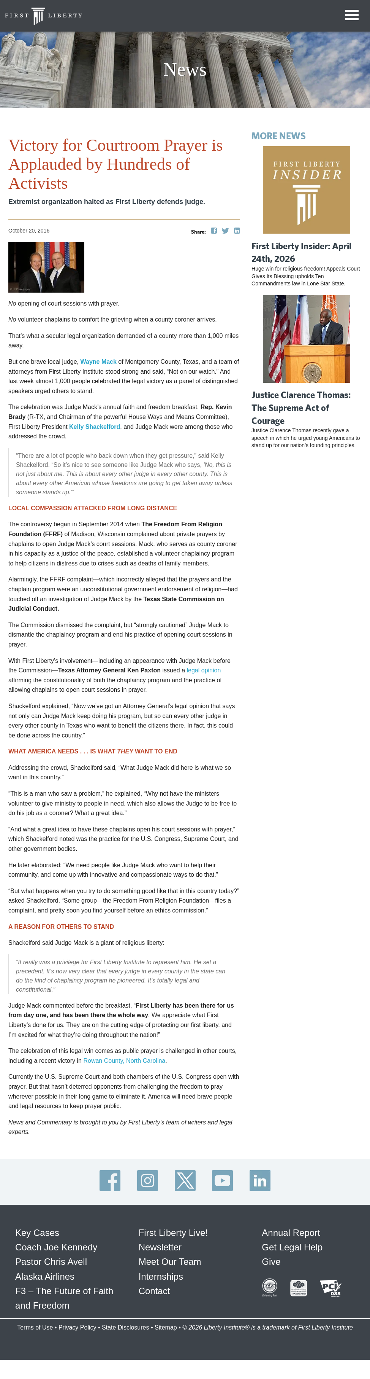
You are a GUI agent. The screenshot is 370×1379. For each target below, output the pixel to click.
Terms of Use (35, 1327)
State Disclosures (125, 1327)
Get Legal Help (292, 1247)
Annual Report (291, 1233)
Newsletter (160, 1247)
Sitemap (166, 1327)
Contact (154, 1291)
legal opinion (204, 670)
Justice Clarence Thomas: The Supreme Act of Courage (301, 407)
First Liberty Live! (173, 1233)
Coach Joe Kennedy (56, 1247)
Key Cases (37, 1233)
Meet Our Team (170, 1261)
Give (271, 1261)
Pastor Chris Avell (51, 1261)
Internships (161, 1276)
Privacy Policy (77, 1327)
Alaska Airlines (44, 1276)
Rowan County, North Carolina (124, 1060)
